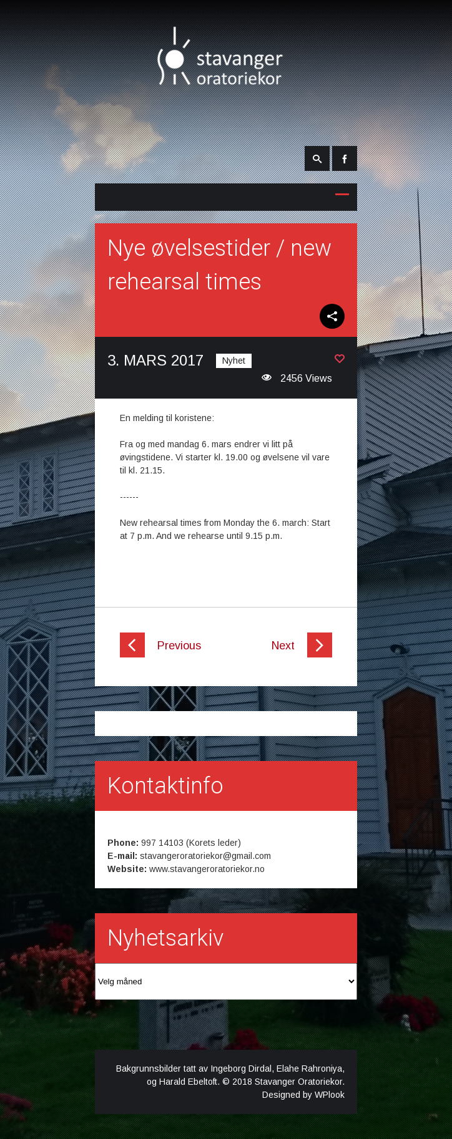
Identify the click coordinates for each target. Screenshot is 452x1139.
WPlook (330, 1095)
